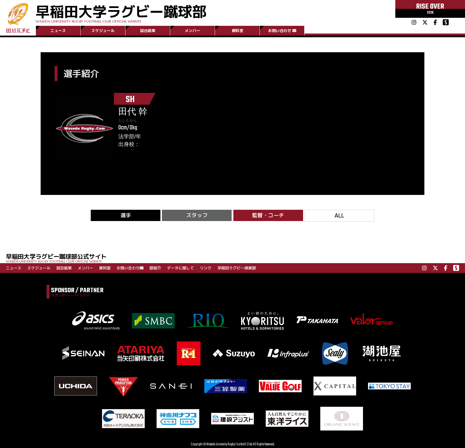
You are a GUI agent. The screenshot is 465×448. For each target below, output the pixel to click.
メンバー (192, 30)
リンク (205, 268)
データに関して (180, 268)
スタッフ (197, 215)
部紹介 (155, 268)
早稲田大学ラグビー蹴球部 (121, 12)
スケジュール (102, 30)
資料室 (237, 30)
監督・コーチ (268, 215)
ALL (339, 215)
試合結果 (147, 30)
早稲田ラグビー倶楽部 (236, 268)
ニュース (58, 30)
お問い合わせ (282, 30)
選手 (125, 215)
